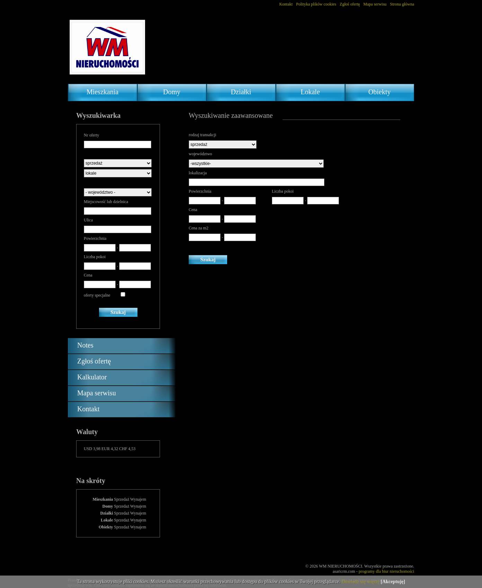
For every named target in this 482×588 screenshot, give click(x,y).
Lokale (310, 92)
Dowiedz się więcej (360, 581)
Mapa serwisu (374, 4)
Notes (85, 345)
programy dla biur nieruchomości (386, 571)
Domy (171, 92)
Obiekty (379, 92)
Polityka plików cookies (316, 4)
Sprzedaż (121, 499)
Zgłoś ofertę (350, 4)
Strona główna (402, 4)
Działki (241, 92)
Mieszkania (102, 92)
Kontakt (286, 4)
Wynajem (138, 499)
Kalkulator (92, 377)
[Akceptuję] (393, 581)
